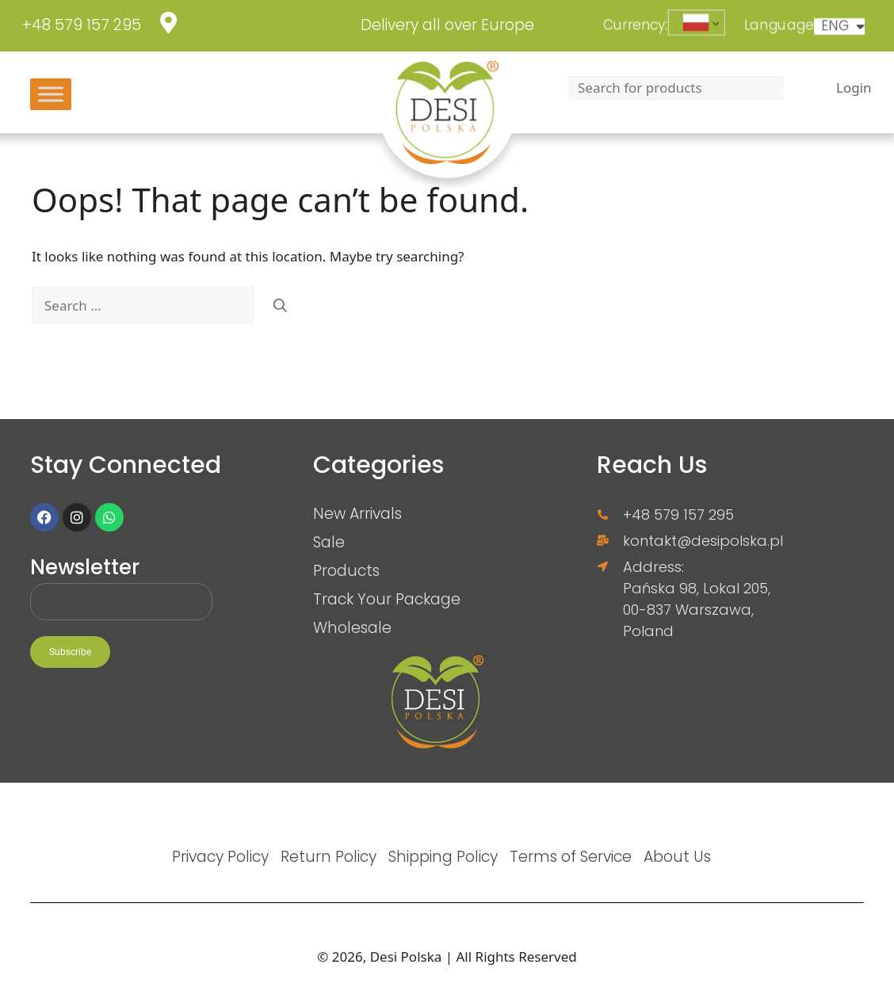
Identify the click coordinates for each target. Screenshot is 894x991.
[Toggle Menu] (50, 93)
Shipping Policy (443, 856)
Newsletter (84, 568)
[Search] (280, 306)
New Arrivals (357, 513)
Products (346, 570)
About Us (677, 856)
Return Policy (328, 856)
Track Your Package (386, 599)
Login (854, 87)
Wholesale (352, 627)
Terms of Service (571, 856)
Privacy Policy (220, 856)
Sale (329, 542)
